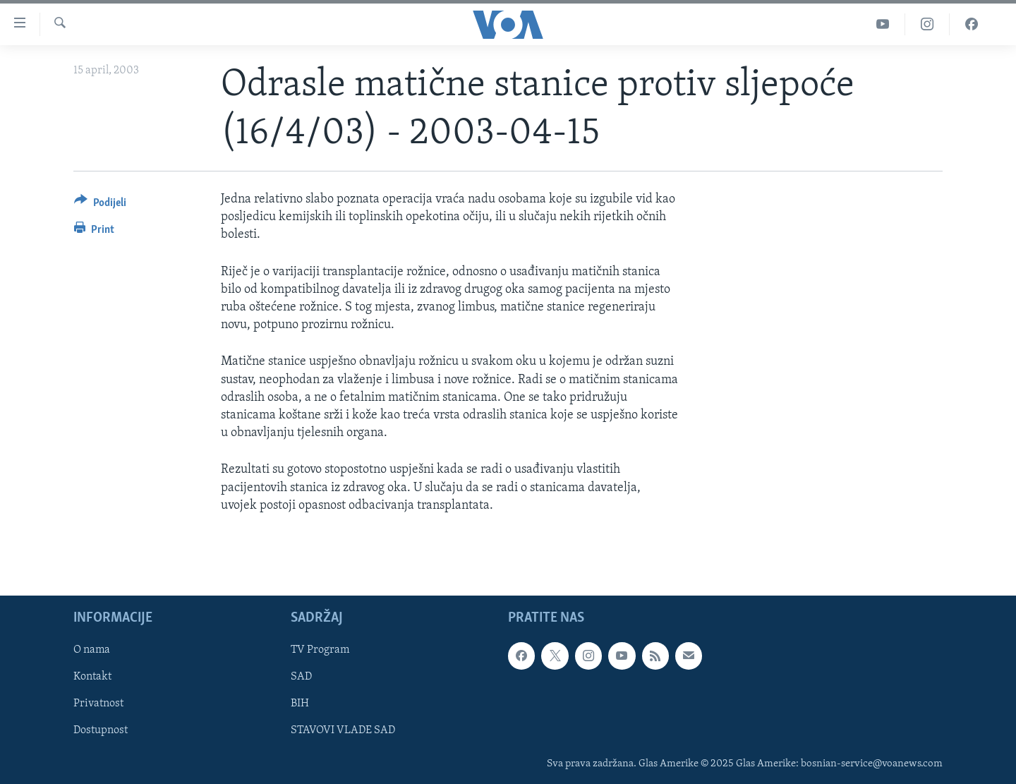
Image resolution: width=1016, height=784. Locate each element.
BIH (300, 703)
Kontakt (92, 676)
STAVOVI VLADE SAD (343, 730)
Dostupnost (100, 730)
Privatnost (98, 703)
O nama (91, 650)
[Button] (100, 205)
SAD (301, 676)
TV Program (320, 650)
